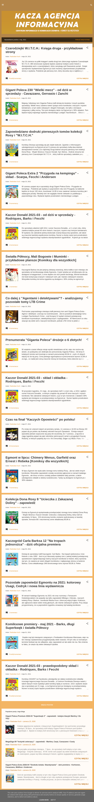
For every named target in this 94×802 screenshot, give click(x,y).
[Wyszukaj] (91, 5)
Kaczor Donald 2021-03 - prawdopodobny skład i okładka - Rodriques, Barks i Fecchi (42, 667)
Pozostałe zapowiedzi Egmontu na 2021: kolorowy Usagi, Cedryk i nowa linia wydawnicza (43, 584)
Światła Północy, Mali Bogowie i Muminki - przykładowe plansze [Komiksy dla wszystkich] (41, 258)
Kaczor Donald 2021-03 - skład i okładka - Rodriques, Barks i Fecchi (36, 379)
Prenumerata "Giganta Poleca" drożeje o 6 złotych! (44, 340)
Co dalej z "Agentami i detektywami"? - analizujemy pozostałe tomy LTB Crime (44, 300)
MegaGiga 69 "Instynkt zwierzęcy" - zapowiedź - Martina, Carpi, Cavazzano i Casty (40, 742)
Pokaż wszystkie (82, 39)
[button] (87, 48)
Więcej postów (47, 705)
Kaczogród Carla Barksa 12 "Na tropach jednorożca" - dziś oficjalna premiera (35, 542)
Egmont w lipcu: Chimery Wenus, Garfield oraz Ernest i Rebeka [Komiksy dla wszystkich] (41, 459)
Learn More (44, 800)
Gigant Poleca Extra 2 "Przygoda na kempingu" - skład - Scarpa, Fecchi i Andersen (42, 175)
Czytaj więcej (82, 78)
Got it (53, 800)
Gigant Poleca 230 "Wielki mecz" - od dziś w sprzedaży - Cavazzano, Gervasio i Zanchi (39, 91)
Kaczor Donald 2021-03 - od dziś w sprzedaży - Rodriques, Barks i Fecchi (40, 216)
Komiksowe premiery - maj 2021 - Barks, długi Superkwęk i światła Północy (40, 626)
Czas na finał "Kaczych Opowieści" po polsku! (40, 419)
